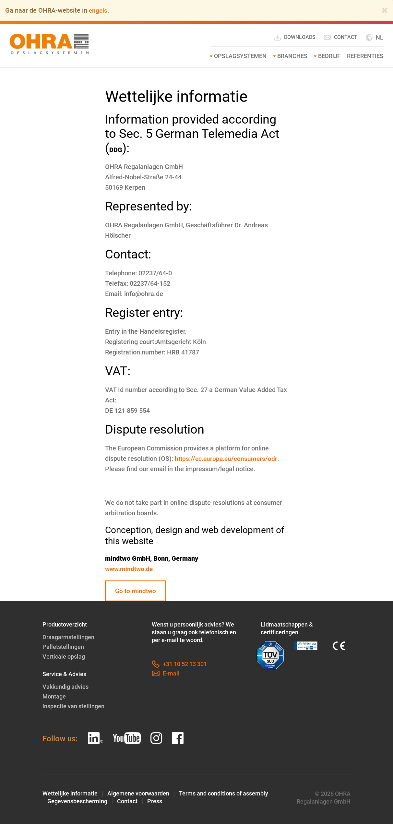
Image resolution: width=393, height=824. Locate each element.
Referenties (365, 56)
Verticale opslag (63, 656)
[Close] (384, 10)
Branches (292, 56)
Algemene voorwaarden (138, 792)
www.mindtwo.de (130, 569)
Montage (54, 696)
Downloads (295, 38)
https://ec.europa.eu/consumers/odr (227, 458)
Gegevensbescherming (77, 800)
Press (154, 800)
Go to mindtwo (136, 591)
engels (98, 10)
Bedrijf (329, 56)
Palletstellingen (63, 647)
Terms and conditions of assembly (223, 792)
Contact (340, 37)
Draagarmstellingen (68, 637)
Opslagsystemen (240, 56)
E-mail (166, 674)
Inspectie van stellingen (73, 705)
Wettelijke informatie (70, 792)
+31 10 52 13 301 (179, 665)
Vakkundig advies (65, 686)
